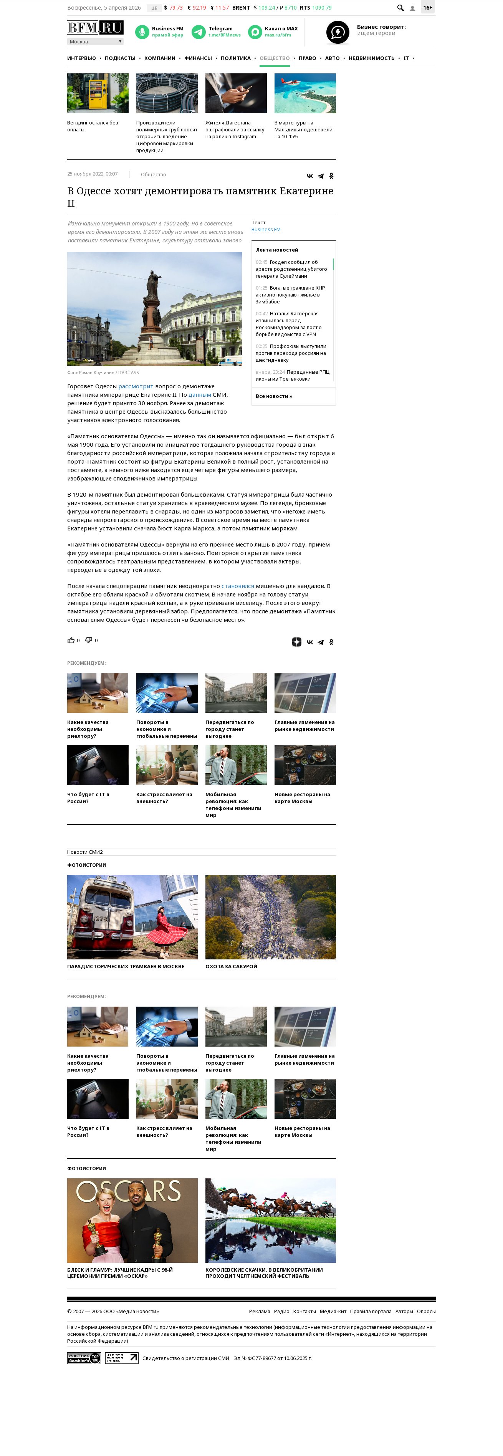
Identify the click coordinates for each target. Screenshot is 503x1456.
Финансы (198, 58)
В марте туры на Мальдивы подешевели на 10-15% (304, 129)
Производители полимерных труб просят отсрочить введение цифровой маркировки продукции (166, 136)
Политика (236, 58)
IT (406, 58)
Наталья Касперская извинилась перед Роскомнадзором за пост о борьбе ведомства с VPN (289, 324)
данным (200, 394)
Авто (332, 58)
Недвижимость (372, 58)
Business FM (266, 229)
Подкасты (120, 58)
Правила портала (371, 1311)
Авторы (404, 1311)
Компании (159, 58)
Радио (282, 1311)
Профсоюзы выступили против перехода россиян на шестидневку (291, 353)
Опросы (426, 1311)
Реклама (259, 1311)
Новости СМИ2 (85, 851)
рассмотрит (136, 386)
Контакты (304, 1311)
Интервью (81, 58)
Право (307, 58)
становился (238, 586)
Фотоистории (86, 865)
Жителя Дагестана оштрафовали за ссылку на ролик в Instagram (235, 129)
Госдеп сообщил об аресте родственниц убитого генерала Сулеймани (291, 268)
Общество (275, 58)
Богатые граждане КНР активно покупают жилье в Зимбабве (290, 294)
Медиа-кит (333, 1311)
